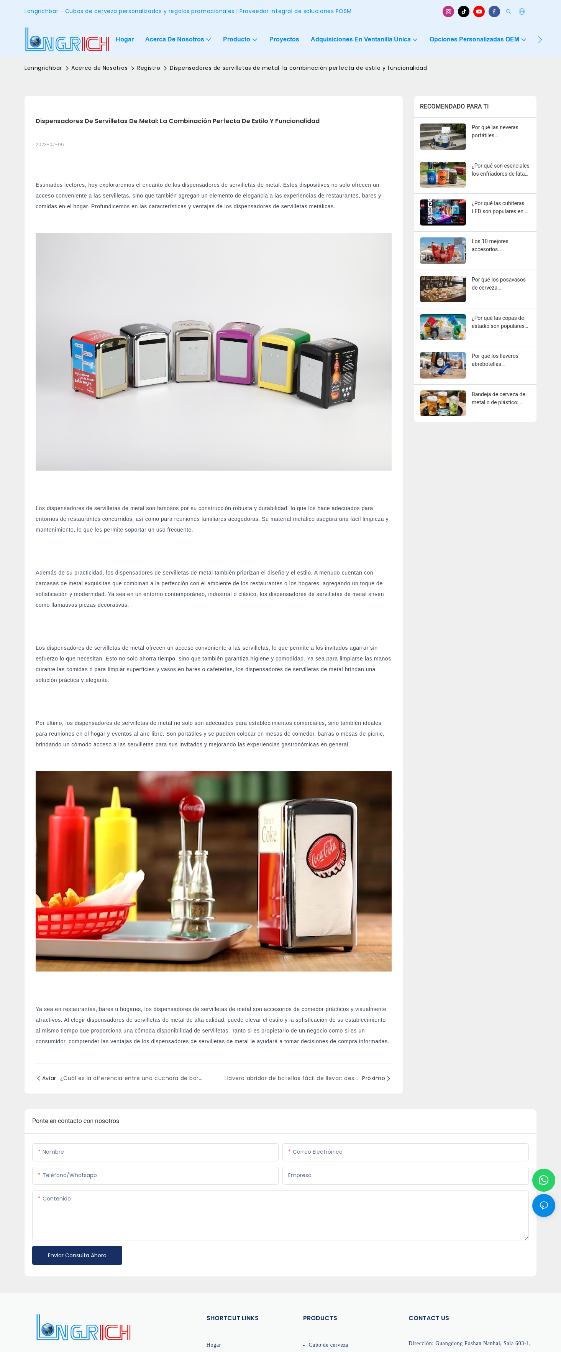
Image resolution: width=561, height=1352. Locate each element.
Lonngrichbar (43, 68)
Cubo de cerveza (329, 1345)
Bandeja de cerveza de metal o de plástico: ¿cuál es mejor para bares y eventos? (498, 399)
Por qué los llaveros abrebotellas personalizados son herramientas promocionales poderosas (495, 360)
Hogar (214, 1345)
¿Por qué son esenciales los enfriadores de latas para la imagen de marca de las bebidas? (501, 170)
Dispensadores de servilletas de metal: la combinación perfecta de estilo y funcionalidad (298, 68)
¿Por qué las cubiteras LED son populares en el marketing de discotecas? (500, 208)
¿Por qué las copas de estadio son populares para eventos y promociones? (498, 322)
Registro (148, 68)
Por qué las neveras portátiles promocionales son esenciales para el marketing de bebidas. (498, 132)
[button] (540, 39)
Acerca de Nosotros (99, 68)
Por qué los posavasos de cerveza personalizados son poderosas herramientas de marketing (501, 284)
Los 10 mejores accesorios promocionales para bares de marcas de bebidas (495, 246)
